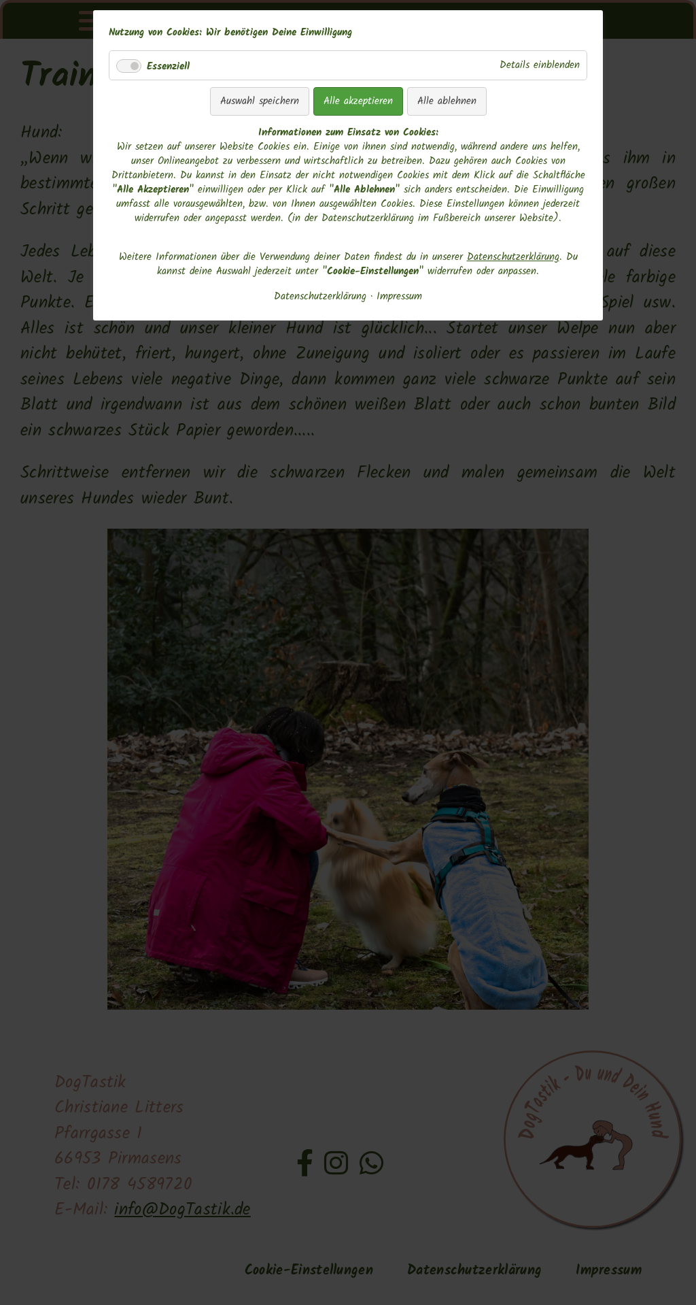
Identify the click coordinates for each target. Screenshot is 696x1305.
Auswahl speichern (259, 101)
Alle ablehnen (446, 101)
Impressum (399, 297)
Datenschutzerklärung (513, 257)
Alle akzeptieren (358, 101)
